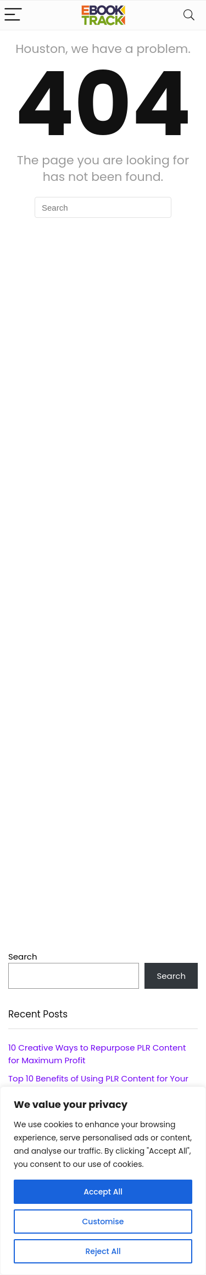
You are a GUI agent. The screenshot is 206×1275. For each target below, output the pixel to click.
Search (22, 956)
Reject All (102, 1251)
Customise (103, 1221)
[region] (103, 1180)
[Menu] (13, 15)
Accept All (103, 1191)
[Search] (189, 15)
